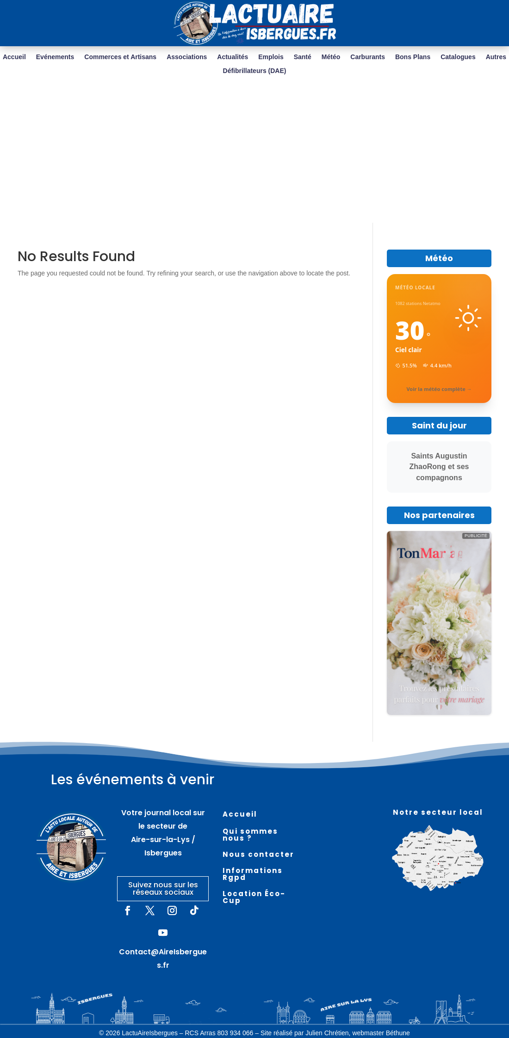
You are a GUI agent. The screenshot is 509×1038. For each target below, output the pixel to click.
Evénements (55, 57)
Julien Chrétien (326, 1033)
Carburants (367, 57)
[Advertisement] (255, 153)
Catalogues (458, 57)
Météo (331, 57)
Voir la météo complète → (439, 388)
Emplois (270, 57)
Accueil (14, 57)
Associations (187, 57)
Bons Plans (412, 57)
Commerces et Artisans (120, 57)
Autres (496, 57)
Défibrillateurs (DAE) (254, 70)
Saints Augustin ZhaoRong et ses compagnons (439, 467)
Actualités (232, 57)
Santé (302, 57)
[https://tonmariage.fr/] (439, 623)
